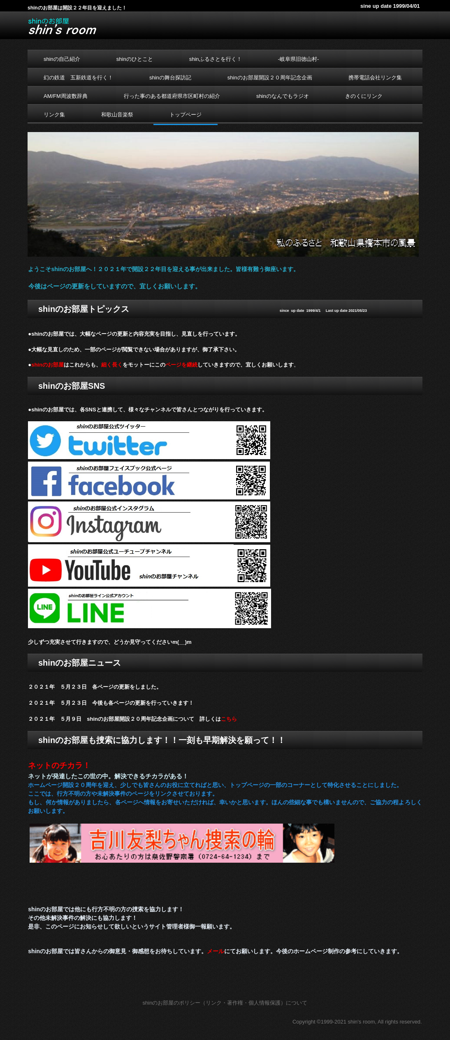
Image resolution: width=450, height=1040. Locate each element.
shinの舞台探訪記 (170, 77)
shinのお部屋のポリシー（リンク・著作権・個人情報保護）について (225, 1003)
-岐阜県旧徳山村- (298, 59)
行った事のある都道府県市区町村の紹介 (172, 96)
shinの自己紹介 (62, 59)
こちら (229, 719)
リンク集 (54, 114)
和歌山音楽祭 (117, 114)
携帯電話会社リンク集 (375, 77)
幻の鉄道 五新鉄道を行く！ (78, 77)
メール (215, 951)
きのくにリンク (364, 96)
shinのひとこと (134, 59)
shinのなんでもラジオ (282, 96)
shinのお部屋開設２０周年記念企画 (269, 77)
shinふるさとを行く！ (215, 59)
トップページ (185, 114)
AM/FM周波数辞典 (66, 96)
